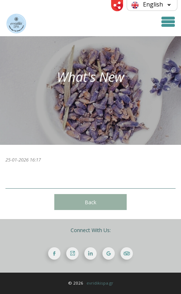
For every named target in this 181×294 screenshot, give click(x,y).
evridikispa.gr (100, 283)
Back (90, 202)
